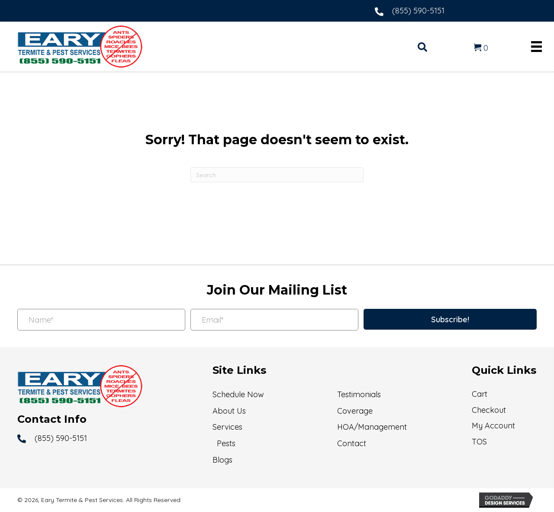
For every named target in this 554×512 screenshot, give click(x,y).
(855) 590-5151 (418, 11)
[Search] (277, 174)
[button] (450, 319)
